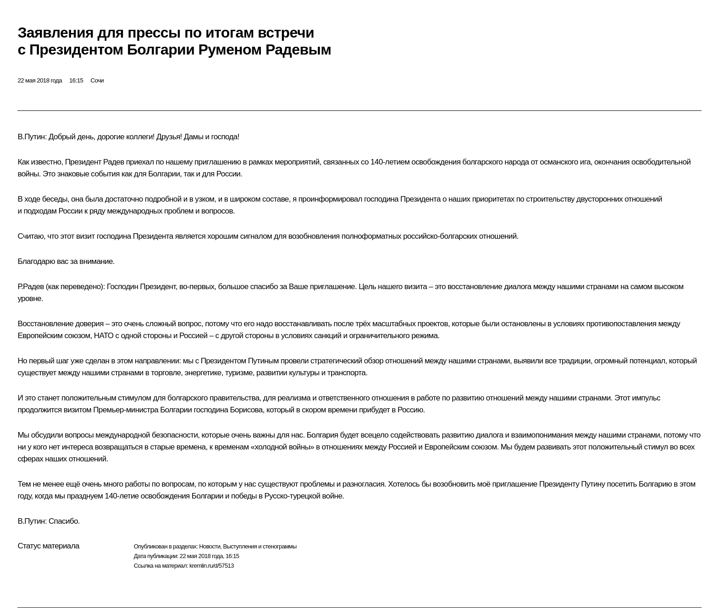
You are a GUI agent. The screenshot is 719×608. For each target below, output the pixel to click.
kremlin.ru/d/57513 (211, 565)
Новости (209, 546)
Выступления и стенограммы (259, 546)
